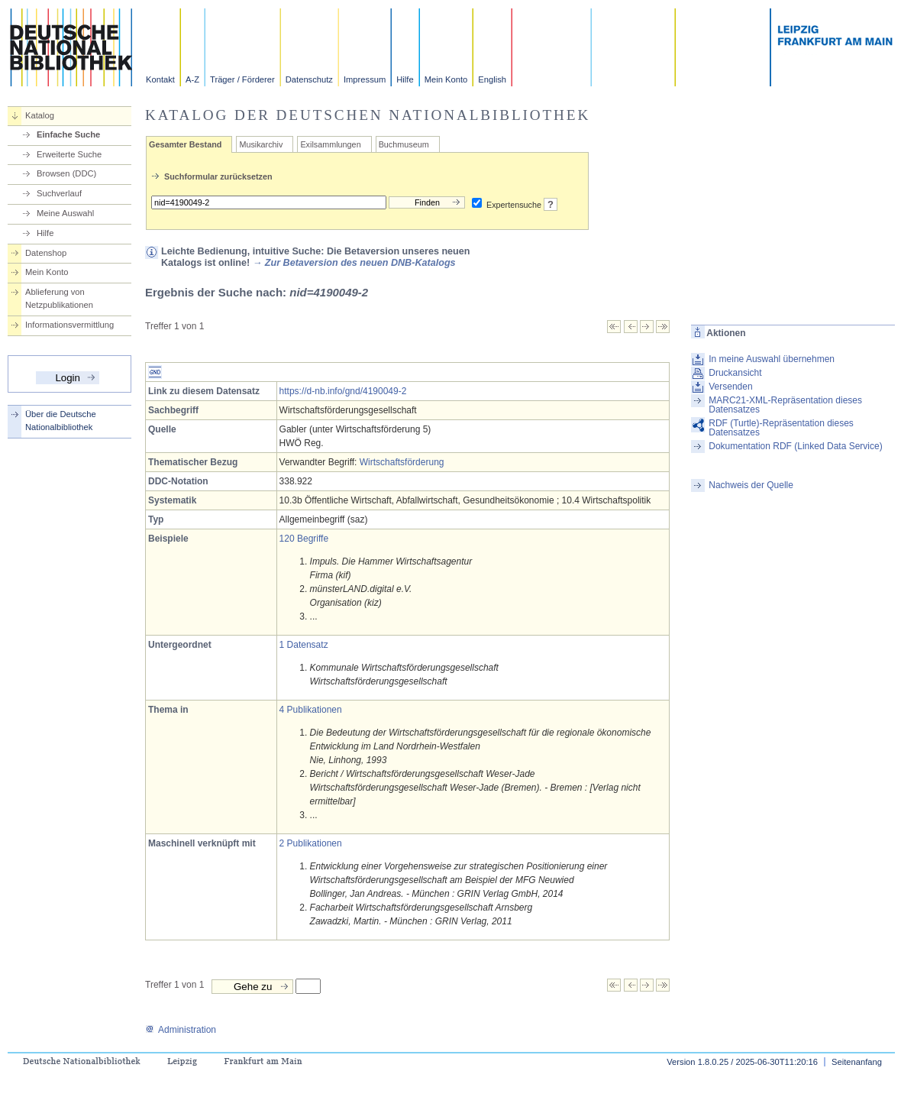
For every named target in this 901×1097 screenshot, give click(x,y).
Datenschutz (309, 79)
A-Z (192, 79)
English (492, 79)
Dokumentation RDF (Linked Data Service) (795, 446)
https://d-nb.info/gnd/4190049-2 (343, 391)
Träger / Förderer (242, 79)
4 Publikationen (310, 709)
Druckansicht (735, 372)
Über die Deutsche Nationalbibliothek (60, 420)
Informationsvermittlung (69, 324)
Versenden (730, 386)
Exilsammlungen (330, 144)
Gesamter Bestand (185, 144)
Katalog (39, 115)
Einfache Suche (68, 134)
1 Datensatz (303, 644)
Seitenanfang (857, 1061)
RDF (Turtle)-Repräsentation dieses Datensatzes (781, 428)
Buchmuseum (404, 144)
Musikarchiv (261, 144)
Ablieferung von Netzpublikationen (59, 298)
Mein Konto (446, 79)
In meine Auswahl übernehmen (772, 359)
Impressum (365, 79)
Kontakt (160, 79)
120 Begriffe (304, 538)
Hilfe (404, 79)
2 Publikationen (310, 843)
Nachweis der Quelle (751, 485)
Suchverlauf (59, 193)
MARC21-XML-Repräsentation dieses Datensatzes (785, 405)
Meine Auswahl (65, 213)
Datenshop (45, 252)
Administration (180, 1029)
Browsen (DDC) (66, 173)
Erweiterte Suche (69, 154)
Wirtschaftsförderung (402, 462)
